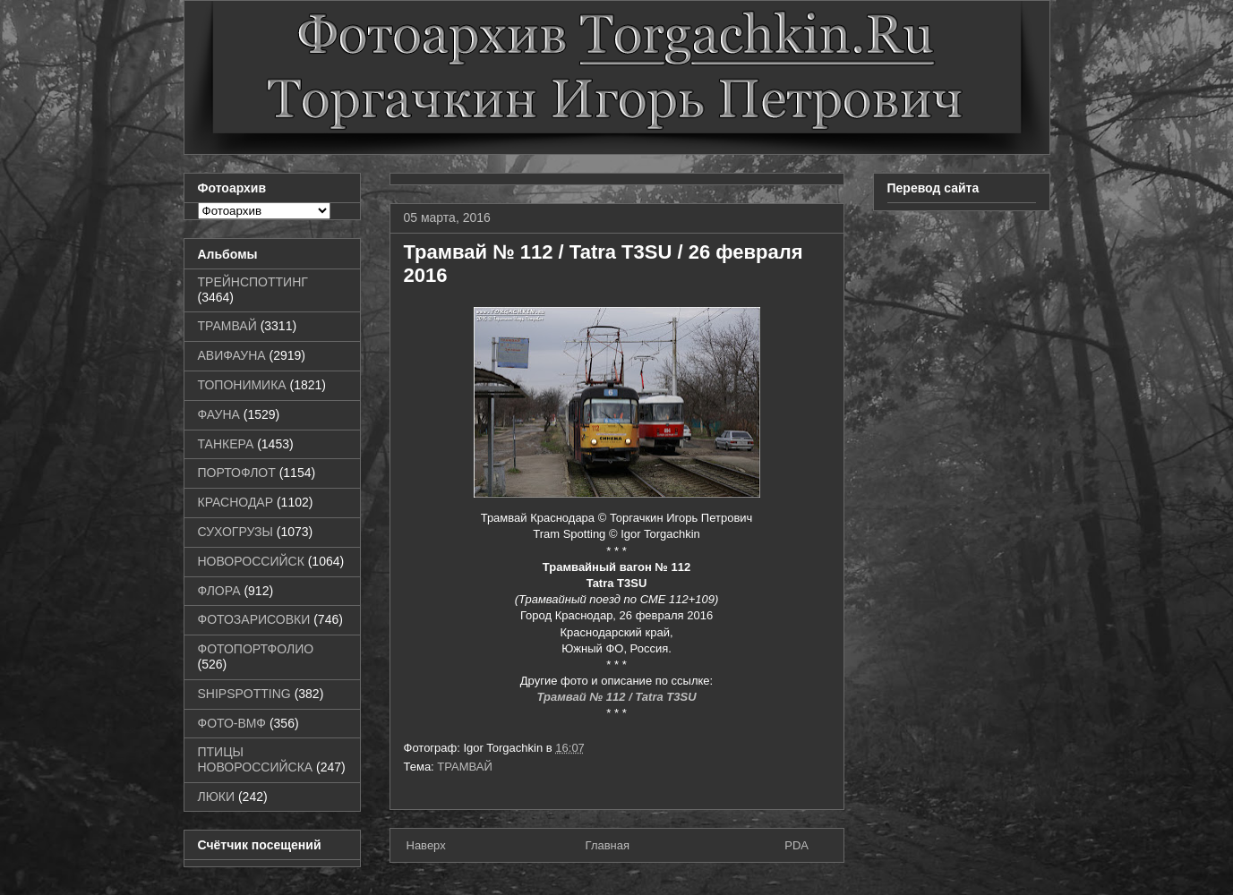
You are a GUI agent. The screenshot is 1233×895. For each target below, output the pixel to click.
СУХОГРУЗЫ (235, 531)
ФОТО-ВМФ (232, 723)
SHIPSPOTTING (244, 693)
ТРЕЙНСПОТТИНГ (253, 282)
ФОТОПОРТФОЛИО (256, 649)
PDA (796, 845)
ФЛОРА (219, 591)
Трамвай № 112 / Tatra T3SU (616, 696)
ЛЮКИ (216, 796)
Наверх (426, 845)
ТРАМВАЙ (464, 766)
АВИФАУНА (232, 355)
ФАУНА (219, 414)
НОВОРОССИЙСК (251, 561)
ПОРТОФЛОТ (237, 472)
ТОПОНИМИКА (242, 385)
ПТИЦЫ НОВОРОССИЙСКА (255, 759)
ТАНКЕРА (226, 444)
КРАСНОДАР (236, 502)
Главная (607, 845)
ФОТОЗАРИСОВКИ (254, 619)
